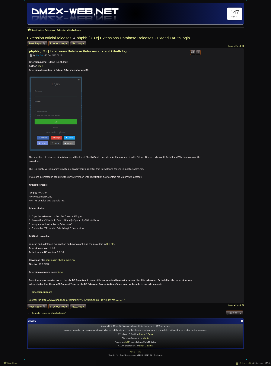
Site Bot (39, 56)
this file (110, 244)
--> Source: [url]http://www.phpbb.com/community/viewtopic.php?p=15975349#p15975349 (77, 295)
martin (150, 345)
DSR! (40, 66)
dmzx (141, 345)
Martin (142, 334)
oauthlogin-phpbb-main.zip (60, 260)
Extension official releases (49, 38)
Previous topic (59, 43)
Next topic (78, 43)
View (60, 272)
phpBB (126, 342)
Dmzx (150, 334)
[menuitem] (244, 363)
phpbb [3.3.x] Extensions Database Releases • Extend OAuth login (133, 38)
